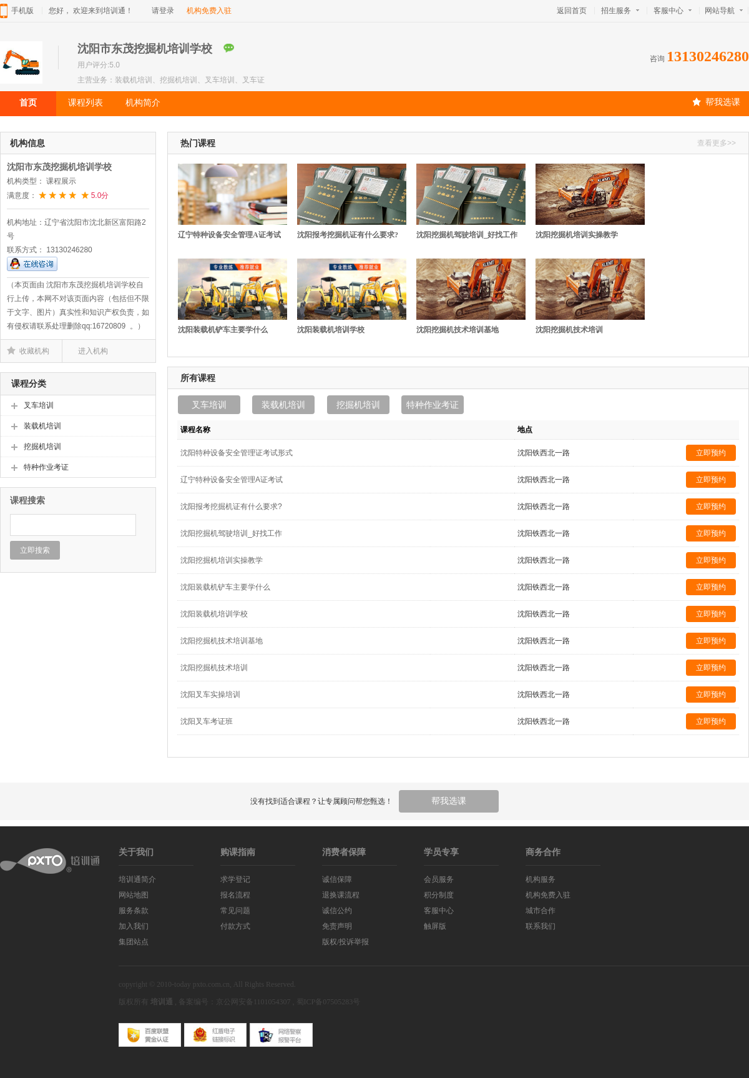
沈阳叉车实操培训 (210, 694)
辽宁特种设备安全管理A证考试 (229, 234)
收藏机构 (34, 351)
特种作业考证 (432, 405)
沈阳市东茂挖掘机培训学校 (59, 167)
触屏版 (435, 926)
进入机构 (93, 351)
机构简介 (142, 102)
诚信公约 (337, 910)
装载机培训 (283, 405)
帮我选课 (716, 102)
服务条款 (134, 910)
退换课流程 (341, 895)
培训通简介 (137, 879)
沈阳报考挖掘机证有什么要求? (347, 234)
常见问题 (235, 910)
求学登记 (235, 879)
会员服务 (439, 879)
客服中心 (673, 10)
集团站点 (134, 941)
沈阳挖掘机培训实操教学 (577, 234)
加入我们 (134, 926)
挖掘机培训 (358, 405)
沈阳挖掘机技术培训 (569, 329)
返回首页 (572, 10)
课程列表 (85, 102)
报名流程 (235, 895)
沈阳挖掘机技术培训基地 (457, 329)
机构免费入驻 (209, 10)
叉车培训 (209, 405)
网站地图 (134, 895)
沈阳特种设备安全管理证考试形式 (236, 452)
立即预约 (711, 452)
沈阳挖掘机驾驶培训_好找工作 (466, 234)
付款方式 (235, 926)
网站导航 (726, 10)
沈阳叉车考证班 (206, 721)
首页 (28, 102)
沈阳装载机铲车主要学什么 (223, 329)
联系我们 (541, 926)
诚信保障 (337, 879)
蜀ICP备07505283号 (328, 1001)
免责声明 (337, 926)
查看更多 (716, 143)
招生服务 (620, 10)
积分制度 (439, 895)
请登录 (163, 10)
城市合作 (541, 910)
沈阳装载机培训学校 (331, 329)
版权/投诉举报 (345, 941)
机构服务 (541, 879)
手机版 (22, 10)
